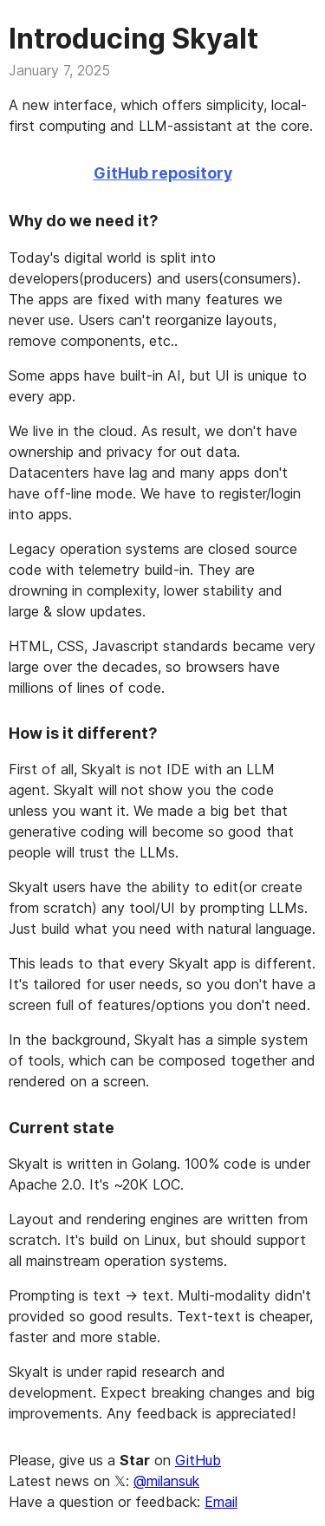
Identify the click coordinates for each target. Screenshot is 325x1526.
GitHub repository (163, 173)
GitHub (198, 1460)
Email (221, 1501)
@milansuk (166, 1481)
